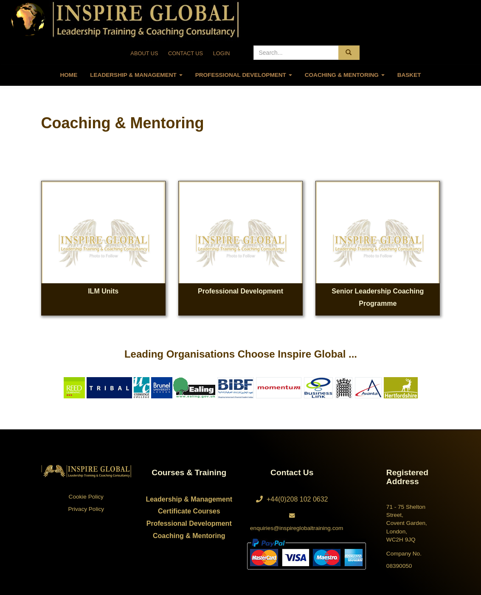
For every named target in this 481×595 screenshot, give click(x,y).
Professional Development (189, 523)
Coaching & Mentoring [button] (345, 75)
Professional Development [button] (243, 75)
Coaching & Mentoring (189, 535)
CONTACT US (185, 53)
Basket (409, 75)
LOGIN (221, 53)
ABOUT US (144, 53)
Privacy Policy (86, 509)
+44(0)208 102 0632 (292, 499)
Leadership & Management (189, 499)
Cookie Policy (86, 496)
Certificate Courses (189, 511)
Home (68, 75)
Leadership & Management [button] (136, 75)
